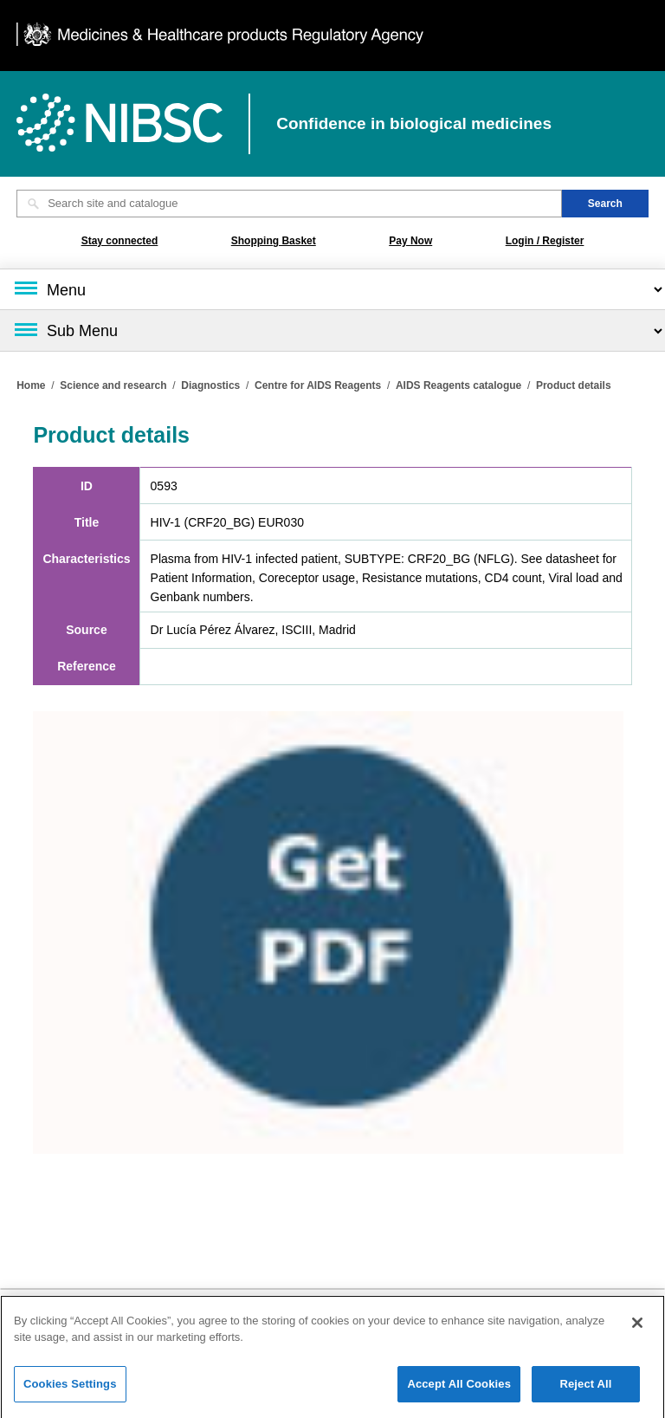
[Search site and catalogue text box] (289, 203)
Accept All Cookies (459, 1390)
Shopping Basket (273, 241)
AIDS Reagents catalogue (458, 385)
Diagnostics (210, 385)
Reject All (585, 1390)
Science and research (113, 385)
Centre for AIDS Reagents (318, 385)
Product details (573, 385)
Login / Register (545, 241)
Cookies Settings (70, 1390)
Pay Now (410, 241)
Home (30, 385)
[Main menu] (332, 289)
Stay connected (119, 241)
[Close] (637, 1330)
